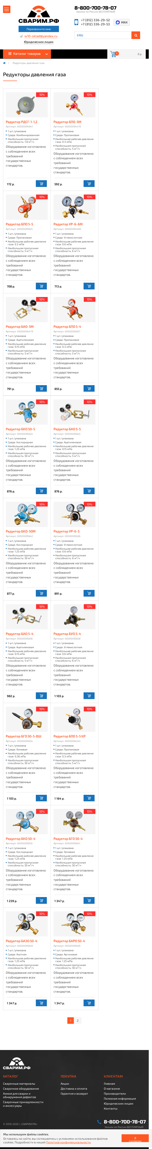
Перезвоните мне (39, 29)
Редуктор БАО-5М (20, 326)
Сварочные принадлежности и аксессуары (23, 1103)
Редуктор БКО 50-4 (20, 838)
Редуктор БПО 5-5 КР (70, 736)
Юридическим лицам (38, 42)
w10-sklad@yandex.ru (40, 36)
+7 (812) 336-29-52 (95, 20)
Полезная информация (120, 1098)
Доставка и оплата (74, 1088)
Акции (65, 1083)
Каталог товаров (24, 53)
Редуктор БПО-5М (67, 121)
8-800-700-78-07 (95, 8)
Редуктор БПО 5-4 (67, 326)
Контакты (110, 1108)
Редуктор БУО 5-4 (67, 633)
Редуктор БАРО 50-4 (69, 941)
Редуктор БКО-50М (21, 531)
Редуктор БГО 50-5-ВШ (23, 736)
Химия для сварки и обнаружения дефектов (19, 1095)
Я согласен (135, 1139)
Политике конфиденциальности (68, 1142)
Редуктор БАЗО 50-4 (21, 941)
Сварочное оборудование (21, 1088)
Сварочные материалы (19, 1083)
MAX (124, 22)
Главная (109, 1083)
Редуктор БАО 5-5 (67, 429)
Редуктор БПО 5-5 (19, 224)
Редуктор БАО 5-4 (19, 633)
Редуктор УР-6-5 (66, 531)
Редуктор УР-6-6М (68, 224)
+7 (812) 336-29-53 (95, 24)
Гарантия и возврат (74, 1093)
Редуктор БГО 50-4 (68, 838)
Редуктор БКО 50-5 (20, 429)
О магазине (112, 1088)
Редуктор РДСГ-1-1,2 (21, 121)
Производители (115, 1093)
